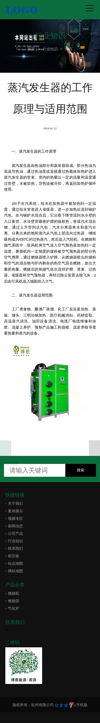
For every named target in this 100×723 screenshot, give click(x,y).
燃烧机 (13, 593)
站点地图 (15, 563)
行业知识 (50, 48)
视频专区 (15, 518)
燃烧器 (13, 601)
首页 (31, 48)
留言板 (13, 556)
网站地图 (15, 571)
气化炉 (13, 608)
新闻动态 (15, 526)
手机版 (81, 705)
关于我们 (15, 503)
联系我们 (15, 548)
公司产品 (15, 533)
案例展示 (15, 511)
